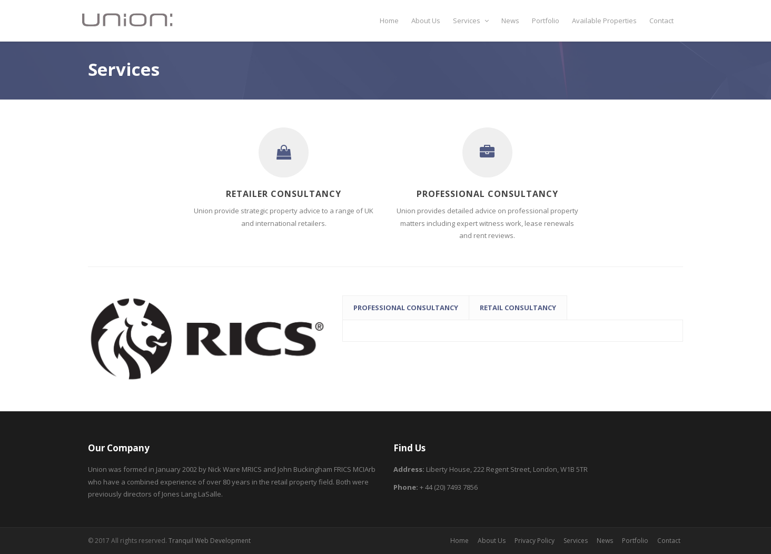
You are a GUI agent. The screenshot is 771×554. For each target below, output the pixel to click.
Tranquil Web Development (210, 540)
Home (389, 20)
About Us (425, 20)
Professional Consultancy (405, 307)
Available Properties (604, 20)
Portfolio (545, 20)
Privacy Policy (535, 540)
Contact (661, 20)
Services (471, 20)
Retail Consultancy (518, 307)
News (510, 20)
